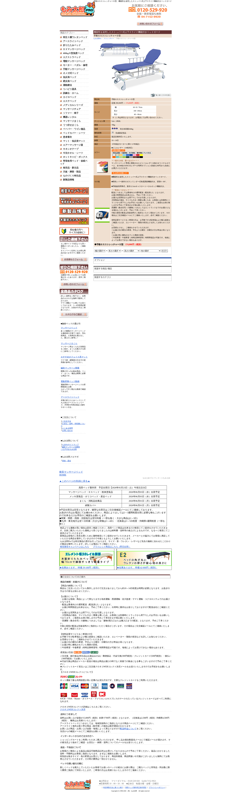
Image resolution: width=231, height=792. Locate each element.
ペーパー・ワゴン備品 (74, 129)
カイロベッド (69, 97)
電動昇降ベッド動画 (70, 381)
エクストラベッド (72, 57)
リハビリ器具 (69, 89)
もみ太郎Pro (97, 38)
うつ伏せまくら (71, 125)
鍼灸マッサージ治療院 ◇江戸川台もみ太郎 (70, 448)
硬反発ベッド (69, 81)
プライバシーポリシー (157, 787)
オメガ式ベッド (71, 73)
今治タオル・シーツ (73, 153)
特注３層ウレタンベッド (75, 37)
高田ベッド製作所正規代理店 (135, 787)
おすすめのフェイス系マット (74, 357)
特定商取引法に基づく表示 (113, 787)
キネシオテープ (71, 149)
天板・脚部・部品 (72, 172)
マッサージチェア (72, 109)
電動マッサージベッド (74, 61)
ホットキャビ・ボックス (75, 157)
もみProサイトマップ (70, 445)
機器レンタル (69, 117)
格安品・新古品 (71, 168)
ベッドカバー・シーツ (74, 133)
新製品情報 (68, 179)
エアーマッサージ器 (73, 145)
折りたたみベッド (72, 45)
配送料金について (128, 729)
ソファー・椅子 (71, 113)
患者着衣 (67, 137)
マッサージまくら (72, 121)
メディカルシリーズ (73, 105)
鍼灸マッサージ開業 (70, 368)
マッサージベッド (69, 328)
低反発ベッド (69, 77)
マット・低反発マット (74, 141)
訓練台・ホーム (71, 93)
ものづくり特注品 (72, 176)
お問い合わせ (67, 431)
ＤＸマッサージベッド (74, 49)
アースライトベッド (73, 41)
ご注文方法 (66, 421)
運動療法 (67, 85)
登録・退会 (66, 461)
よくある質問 (67, 428)
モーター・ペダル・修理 (75, 65)
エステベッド (69, 101)
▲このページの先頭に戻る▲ (74, 481)
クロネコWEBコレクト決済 (72, 709)
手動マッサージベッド (74, 69)
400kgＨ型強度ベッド (73, 53)
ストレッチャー (109, 38)
